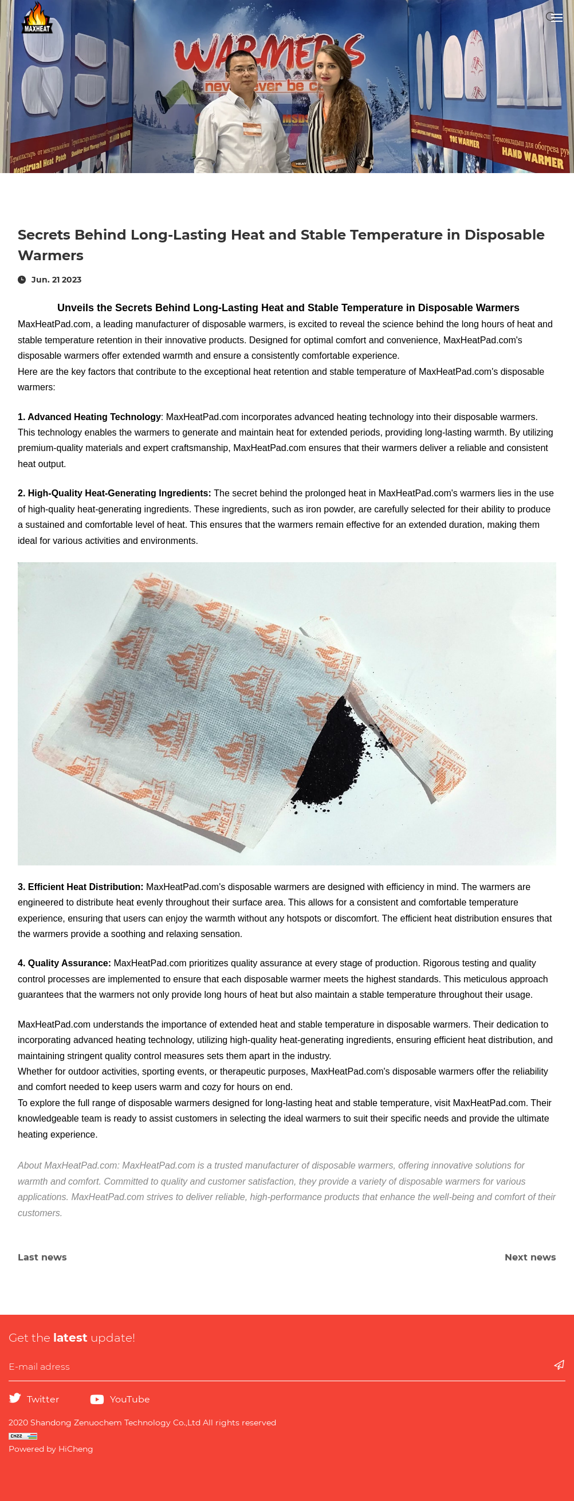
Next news (530, 1263)
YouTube (130, 1399)
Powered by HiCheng (51, 1449)
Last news (42, 1263)
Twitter (43, 1399)
